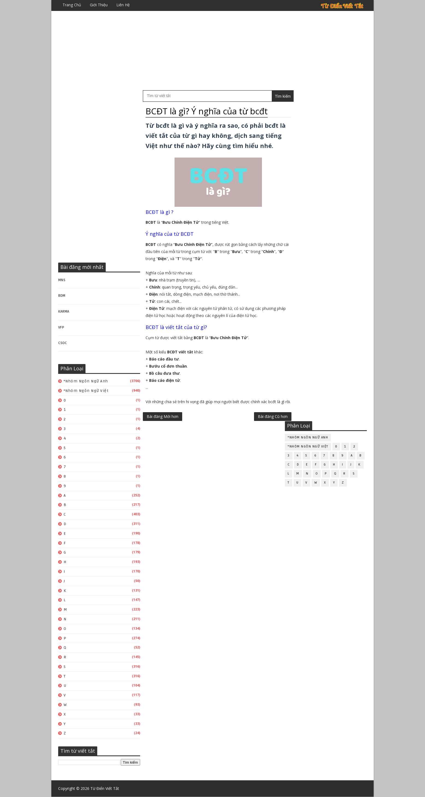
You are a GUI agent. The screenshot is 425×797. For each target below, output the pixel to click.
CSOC (62, 343)
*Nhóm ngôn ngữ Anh (86, 381)
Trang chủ (72, 4)
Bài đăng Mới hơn (162, 433)
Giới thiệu (99, 4)
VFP (61, 327)
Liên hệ (123, 4)
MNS (61, 280)
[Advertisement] (212, 50)
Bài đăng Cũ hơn (261, 433)
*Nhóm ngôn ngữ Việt (86, 390)
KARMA (63, 311)
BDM (61, 296)
